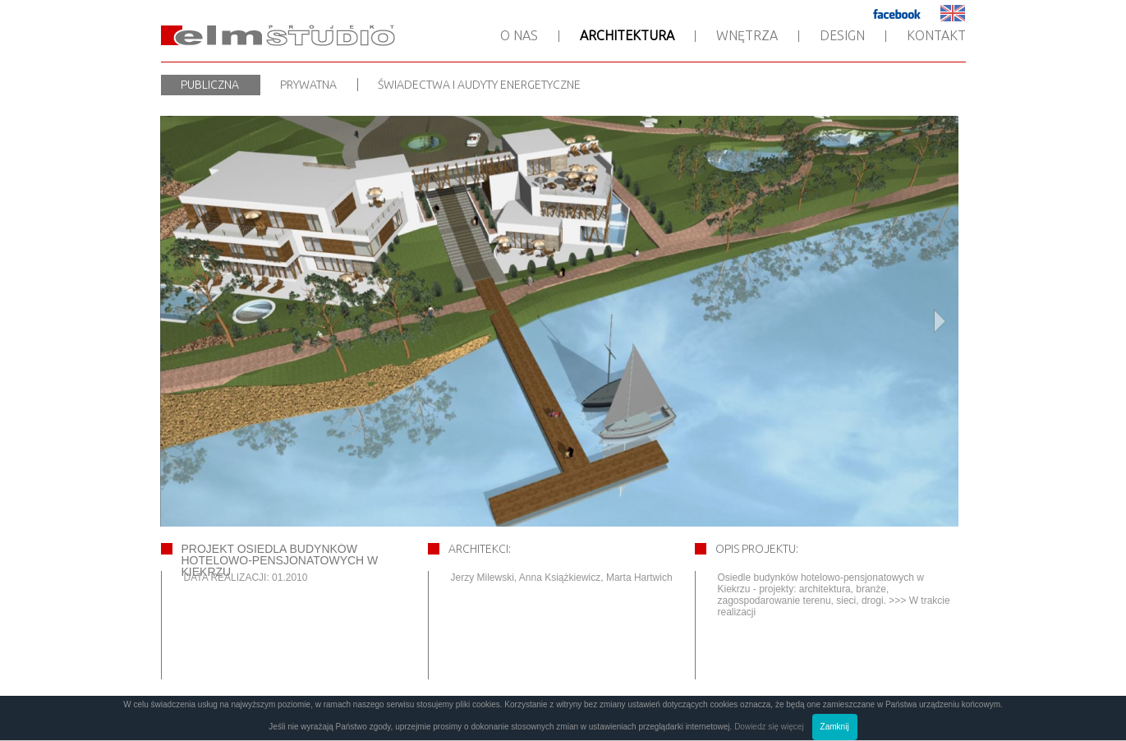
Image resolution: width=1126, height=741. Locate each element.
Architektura (627, 35)
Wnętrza (747, 35)
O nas (519, 35)
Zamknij (834, 726)
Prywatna (308, 84)
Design (842, 35)
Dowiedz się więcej (768, 726)
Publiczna (210, 84)
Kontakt (936, 35)
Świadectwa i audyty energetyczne (479, 84)
